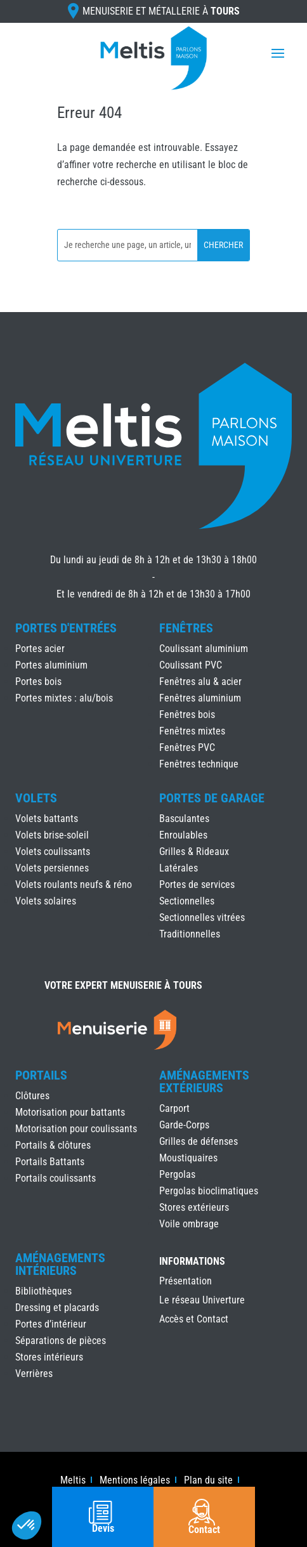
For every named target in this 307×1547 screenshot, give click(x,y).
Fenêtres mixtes (192, 731)
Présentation (185, 1282)
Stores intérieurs (49, 1357)
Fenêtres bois (187, 714)
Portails (41, 1075)
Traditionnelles (189, 934)
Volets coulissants (52, 851)
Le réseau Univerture (202, 1301)
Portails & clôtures (53, 1145)
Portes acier (40, 649)
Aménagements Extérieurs (204, 1081)
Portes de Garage (212, 798)
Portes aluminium (51, 665)
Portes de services (197, 884)
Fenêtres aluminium (200, 698)
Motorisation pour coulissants (76, 1129)
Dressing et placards (57, 1308)
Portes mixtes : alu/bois (64, 698)
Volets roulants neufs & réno (73, 884)
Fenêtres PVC (187, 747)
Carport (174, 1108)
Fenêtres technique (198, 764)
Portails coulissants (55, 1178)
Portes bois (38, 682)
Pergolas (177, 1174)
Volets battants (46, 819)
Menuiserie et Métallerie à (161, 11)
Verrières (34, 1373)
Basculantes (184, 819)
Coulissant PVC (190, 665)
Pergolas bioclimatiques (208, 1191)
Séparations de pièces (60, 1341)
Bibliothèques (43, 1291)
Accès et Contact (193, 1320)
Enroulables (183, 835)
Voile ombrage (189, 1224)
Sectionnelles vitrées (202, 917)
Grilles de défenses (198, 1141)
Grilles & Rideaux (194, 851)
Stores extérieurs (194, 1207)
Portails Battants (49, 1162)
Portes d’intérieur (50, 1324)
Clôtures (32, 1096)
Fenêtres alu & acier (200, 682)
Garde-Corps (184, 1125)
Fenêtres (186, 628)
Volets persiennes (52, 868)
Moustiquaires (188, 1158)
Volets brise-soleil (52, 835)
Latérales (178, 868)
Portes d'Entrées (66, 628)
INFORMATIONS (192, 1262)
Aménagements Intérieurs (60, 1264)
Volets (36, 798)
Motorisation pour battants (70, 1112)
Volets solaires (45, 901)
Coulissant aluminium (203, 649)
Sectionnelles (186, 901)
